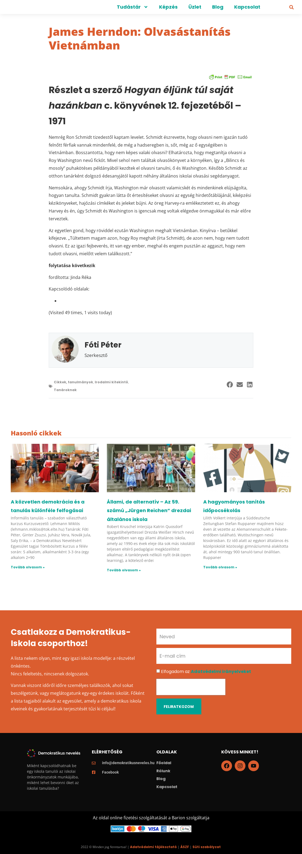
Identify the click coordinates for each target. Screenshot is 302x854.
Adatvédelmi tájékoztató (153, 847)
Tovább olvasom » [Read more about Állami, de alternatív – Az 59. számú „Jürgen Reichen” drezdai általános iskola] (124, 570)
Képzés (168, 6)
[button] (291, 7)
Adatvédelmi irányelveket (221, 671)
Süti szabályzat (206, 847)
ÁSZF (184, 847)
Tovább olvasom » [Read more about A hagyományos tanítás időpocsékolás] (220, 567)
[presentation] (190, 687)
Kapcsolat (247, 6)
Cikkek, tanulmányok (73, 382)
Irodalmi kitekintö (111, 382)
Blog (217, 6)
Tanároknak (65, 390)
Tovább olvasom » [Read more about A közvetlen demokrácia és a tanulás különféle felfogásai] (28, 567)
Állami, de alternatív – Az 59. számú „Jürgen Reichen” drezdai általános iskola (149, 510)
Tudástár (132, 7)
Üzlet (194, 6)
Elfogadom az (206, 671)
